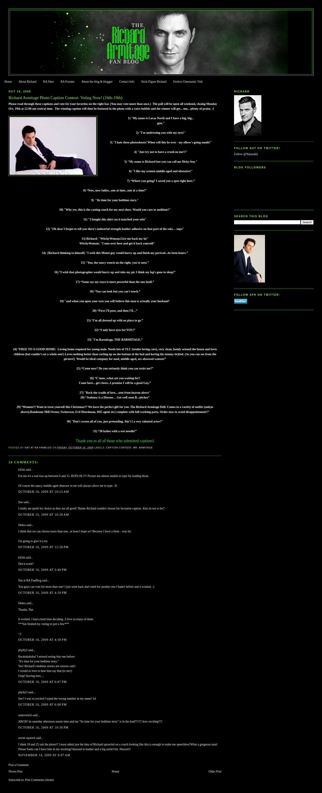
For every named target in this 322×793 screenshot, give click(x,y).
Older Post (214, 771)
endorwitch (25, 715)
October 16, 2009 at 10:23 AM (43, 491)
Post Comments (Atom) (39, 780)
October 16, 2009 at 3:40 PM (42, 569)
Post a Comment (18, 765)
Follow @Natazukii (246, 154)
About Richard (27, 81)
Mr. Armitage (143, 447)
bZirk (21, 469)
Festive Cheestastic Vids (188, 81)
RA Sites (48, 81)
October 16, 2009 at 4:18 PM (42, 592)
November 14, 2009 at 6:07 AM (44, 755)
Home (8, 81)
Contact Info (126, 81)
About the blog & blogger (96, 81)
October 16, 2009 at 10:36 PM (43, 727)
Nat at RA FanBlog (29, 580)
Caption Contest (119, 447)
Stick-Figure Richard (153, 81)
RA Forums (68, 81)
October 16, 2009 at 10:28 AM (43, 514)
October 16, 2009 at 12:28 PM (43, 547)
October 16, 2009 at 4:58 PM (42, 639)
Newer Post (15, 771)
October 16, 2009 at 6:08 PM (42, 704)
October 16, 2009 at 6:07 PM (42, 682)
